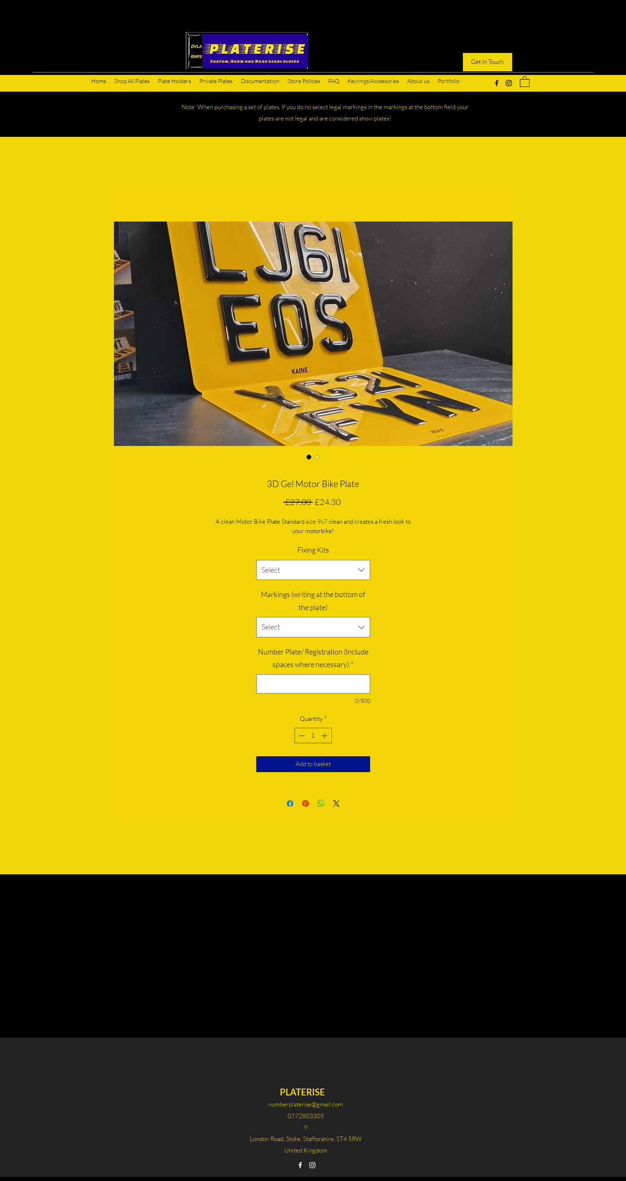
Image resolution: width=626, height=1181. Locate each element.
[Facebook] (497, 83)
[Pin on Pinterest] (305, 803)
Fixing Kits (313, 549)
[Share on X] (336, 803)
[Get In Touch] (487, 62)
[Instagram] (509, 83)
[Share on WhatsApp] (321, 803)
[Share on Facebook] (290, 803)
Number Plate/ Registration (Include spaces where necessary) (313, 658)
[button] (525, 81)
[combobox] (313, 570)
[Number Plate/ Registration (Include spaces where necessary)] (313, 684)
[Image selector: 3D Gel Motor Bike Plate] (309, 457)
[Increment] (325, 735)
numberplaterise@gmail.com (305, 1104)
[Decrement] (301, 735)
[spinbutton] (313, 735)
